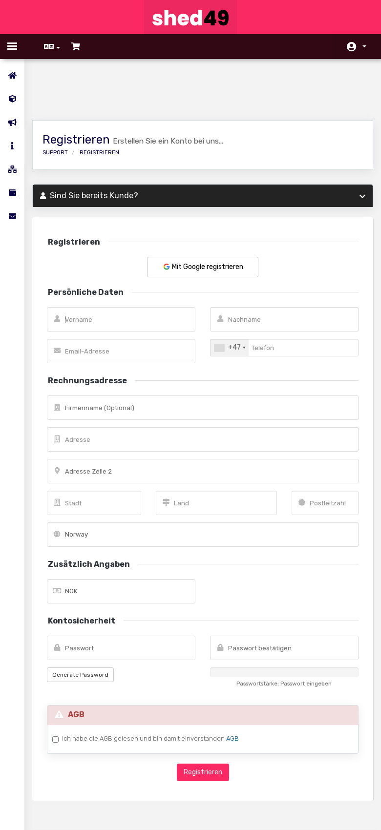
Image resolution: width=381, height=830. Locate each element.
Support (62, 106)
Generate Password (87, 628)
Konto (364, 46)
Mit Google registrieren (202, 220)
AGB (239, 692)
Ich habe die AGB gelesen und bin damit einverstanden (157, 692)
